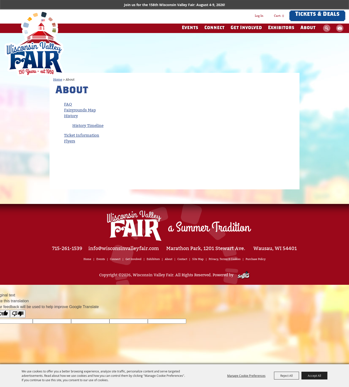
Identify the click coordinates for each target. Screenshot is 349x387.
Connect (214, 28)
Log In (259, 15)
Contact (182, 259)
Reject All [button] (286, 376)
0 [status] (283, 16)
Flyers (69, 141)
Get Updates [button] (339, 28)
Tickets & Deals (317, 14)
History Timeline (87, 125)
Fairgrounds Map (80, 110)
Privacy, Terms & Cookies (225, 259)
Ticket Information (81, 135)
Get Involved (246, 28)
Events (190, 28)
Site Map (198, 259)
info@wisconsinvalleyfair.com (123, 248)
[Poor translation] (17, 314)
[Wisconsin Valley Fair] (34, 43)
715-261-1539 (67, 248)
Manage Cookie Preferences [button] (246, 376)
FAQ (68, 104)
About (308, 28)
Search (326, 28)
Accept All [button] (314, 376)
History (71, 116)
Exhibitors (281, 28)
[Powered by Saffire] (243, 275)
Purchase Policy (256, 259)
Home (57, 79)
